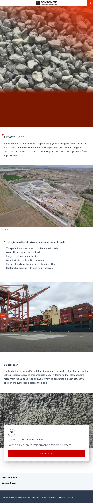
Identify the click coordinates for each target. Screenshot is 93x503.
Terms (70, 497)
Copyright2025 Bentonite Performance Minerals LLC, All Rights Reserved (29, 497)
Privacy (62, 497)
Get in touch (46, 453)
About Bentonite (9, 477)
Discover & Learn (9, 483)
